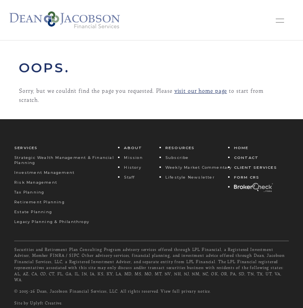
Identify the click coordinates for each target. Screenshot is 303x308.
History (132, 167)
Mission (133, 157)
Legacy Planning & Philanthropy (51, 221)
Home (241, 148)
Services (26, 148)
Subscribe (177, 157)
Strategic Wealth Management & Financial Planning (64, 160)
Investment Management (44, 172)
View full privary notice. (186, 291)
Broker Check (253, 187)
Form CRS (247, 177)
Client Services (255, 167)
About (133, 148)
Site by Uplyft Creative (38, 303)
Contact (246, 157)
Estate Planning (33, 212)
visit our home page (200, 91)
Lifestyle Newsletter (190, 177)
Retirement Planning (39, 202)
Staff (129, 177)
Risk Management (35, 182)
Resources (180, 148)
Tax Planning (29, 192)
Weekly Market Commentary (198, 167)
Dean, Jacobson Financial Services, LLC (77, 291)
